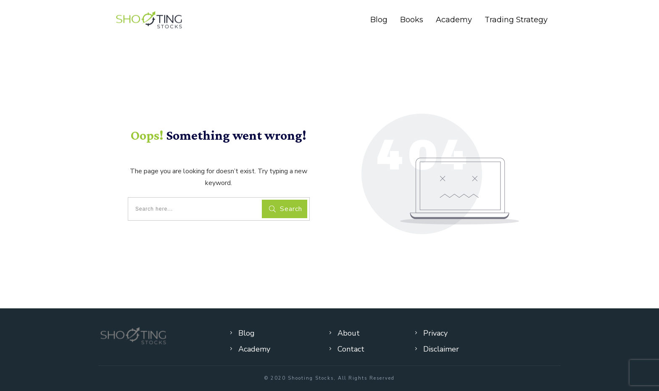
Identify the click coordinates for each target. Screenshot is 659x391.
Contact (350, 349)
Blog (246, 333)
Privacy (435, 333)
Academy (254, 349)
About (348, 333)
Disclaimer (441, 349)
